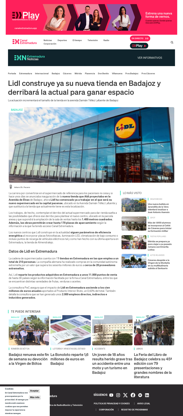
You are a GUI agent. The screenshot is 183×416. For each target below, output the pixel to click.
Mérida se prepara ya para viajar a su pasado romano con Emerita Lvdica (160, 245)
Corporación (50, 44)
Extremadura (25, 73)
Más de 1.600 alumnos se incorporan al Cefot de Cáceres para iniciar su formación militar (160, 227)
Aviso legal (143, 403)
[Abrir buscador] (172, 42)
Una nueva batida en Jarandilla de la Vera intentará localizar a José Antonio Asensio (159, 208)
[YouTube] (111, 395)
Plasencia (90, 73)
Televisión (92, 40)
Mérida (78, 73)
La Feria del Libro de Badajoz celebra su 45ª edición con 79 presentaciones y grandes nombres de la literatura (153, 366)
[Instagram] (118, 395)
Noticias (48, 40)
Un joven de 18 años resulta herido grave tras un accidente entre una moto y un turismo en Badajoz (112, 363)
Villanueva (117, 73)
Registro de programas (134, 410)
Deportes (62, 40)
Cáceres (67, 73)
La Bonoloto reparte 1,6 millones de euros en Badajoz (69, 359)
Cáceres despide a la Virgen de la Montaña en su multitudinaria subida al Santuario (159, 264)
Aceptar (34, 391)
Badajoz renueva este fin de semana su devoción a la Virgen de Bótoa (29, 359)
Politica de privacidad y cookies (112, 403)
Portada (12, 73)
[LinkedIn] (147, 395)
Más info (34, 397)
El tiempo (77, 40)
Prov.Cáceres (148, 73)
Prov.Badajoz (131, 73)
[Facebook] (133, 395)
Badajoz (56, 73)
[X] (125, 395)
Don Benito (103, 73)
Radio (106, 40)
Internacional (42, 73)
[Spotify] (140, 395)
